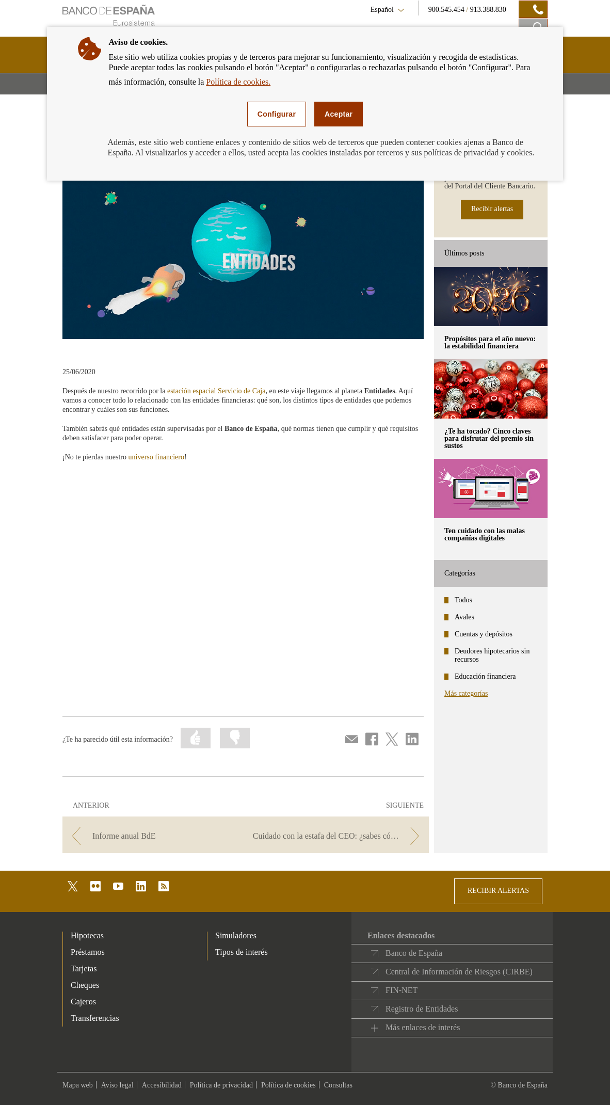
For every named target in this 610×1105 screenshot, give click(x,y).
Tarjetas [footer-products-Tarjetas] (84, 968)
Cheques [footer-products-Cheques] (85, 985)
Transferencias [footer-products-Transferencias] (95, 1018)
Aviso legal (117, 1085)
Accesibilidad (162, 1085)
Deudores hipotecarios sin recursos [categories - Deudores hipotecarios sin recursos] (492, 655)
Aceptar (338, 114)
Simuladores (235, 935)
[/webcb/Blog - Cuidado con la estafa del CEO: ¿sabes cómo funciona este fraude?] (338, 836)
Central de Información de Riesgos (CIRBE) (459, 971)
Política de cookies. (238, 81)
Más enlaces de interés (423, 1027)
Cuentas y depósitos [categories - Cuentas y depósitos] (483, 634)
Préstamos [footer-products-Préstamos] (88, 952)
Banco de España (414, 953)
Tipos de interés (241, 952)
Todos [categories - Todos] (463, 600)
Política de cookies (288, 1085)
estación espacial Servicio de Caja (216, 391)
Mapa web (77, 1085)
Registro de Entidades (422, 1008)
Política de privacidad (221, 1085)
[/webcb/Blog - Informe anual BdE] (153, 836)
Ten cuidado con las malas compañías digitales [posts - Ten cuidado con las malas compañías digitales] (484, 534)
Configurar (277, 114)
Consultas (338, 1085)
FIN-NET (402, 990)
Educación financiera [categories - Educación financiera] (485, 676)
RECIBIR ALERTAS (498, 890)
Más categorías (466, 693)
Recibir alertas (492, 209)
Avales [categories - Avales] (464, 617)
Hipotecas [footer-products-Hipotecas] (87, 935)
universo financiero (156, 457)
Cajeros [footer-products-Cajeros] (83, 1001)
